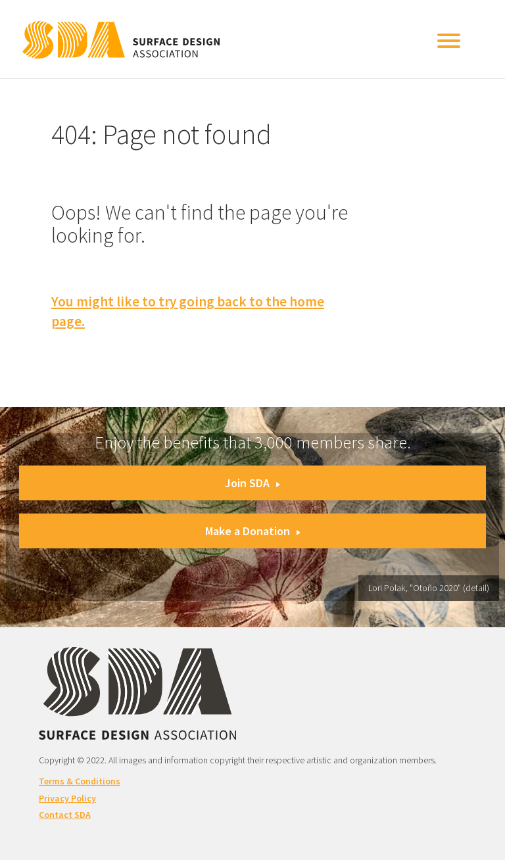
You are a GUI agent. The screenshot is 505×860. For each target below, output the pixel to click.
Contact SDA (65, 815)
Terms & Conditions (79, 781)
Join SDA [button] (252, 482)
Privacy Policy (67, 798)
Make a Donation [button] (253, 530)
